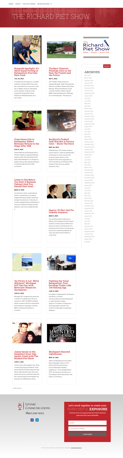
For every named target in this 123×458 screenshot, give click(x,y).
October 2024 (88, 121)
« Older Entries (17, 388)
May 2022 (87, 193)
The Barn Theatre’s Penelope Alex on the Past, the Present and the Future (60, 71)
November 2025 (89, 88)
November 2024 (89, 119)
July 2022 (87, 188)
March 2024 (88, 139)
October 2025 (88, 91)
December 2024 (89, 116)
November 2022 (89, 177)
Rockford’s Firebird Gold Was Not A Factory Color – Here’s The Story (61, 141)
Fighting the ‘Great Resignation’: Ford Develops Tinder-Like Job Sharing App (60, 284)
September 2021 (89, 213)
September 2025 (89, 93)
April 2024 (87, 137)
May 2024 (87, 134)
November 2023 (89, 147)
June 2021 (87, 221)
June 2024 (87, 131)
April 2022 (87, 195)
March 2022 (88, 198)
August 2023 (88, 154)
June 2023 (87, 160)
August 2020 (88, 239)
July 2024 (87, 129)
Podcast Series (29, 4)
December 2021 (89, 206)
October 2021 (88, 211)
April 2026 (87, 75)
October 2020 (88, 234)
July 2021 (87, 218)
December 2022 (89, 175)
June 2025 (87, 101)
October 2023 (88, 149)
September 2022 (89, 183)
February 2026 (88, 80)
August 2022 (88, 185)
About (18, 4)
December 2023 (89, 144)
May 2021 (87, 224)
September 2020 (89, 236)
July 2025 (87, 98)
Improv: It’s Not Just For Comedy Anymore (61, 211)
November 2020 (89, 231)
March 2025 (88, 108)
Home (11, 4)
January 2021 (88, 229)
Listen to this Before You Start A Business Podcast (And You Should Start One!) (25, 183)
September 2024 (89, 124)
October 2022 (88, 180)
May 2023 (87, 162)
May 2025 (87, 103)
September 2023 (89, 152)
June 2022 (87, 190)
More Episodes (43, 4)
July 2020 (87, 241)
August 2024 (88, 126)
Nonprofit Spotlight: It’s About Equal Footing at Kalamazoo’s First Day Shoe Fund (26, 71)
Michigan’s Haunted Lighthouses (59, 352)
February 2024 (88, 142)
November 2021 (89, 208)
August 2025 (88, 96)
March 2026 (88, 78)
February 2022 (88, 201)
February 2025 (88, 111)
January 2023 (88, 172)
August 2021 (88, 216)
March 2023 (88, 167)
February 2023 (88, 170)
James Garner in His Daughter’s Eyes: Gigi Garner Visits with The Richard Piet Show (26, 355)
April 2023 (87, 165)
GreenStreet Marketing (76, 447)
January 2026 (88, 83)
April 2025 (87, 106)
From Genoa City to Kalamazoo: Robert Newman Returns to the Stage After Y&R (26, 142)
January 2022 (88, 203)
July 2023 (87, 157)
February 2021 (88, 226)
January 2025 (88, 113)
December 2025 (89, 85)
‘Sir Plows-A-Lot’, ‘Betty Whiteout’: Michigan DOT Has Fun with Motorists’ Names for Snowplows (26, 285)
